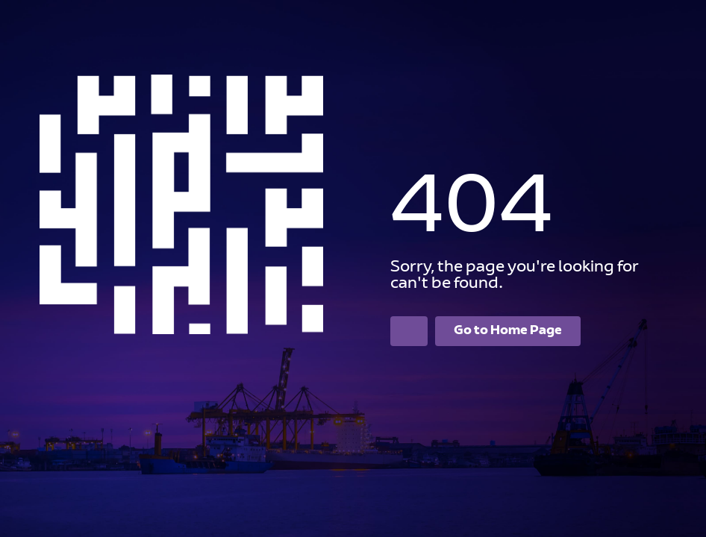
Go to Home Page (508, 331)
